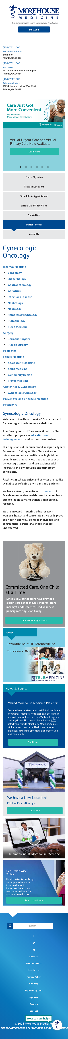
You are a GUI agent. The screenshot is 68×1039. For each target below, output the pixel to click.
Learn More (34, 151)
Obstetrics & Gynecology (19, 387)
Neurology (14, 309)
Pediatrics (9, 351)
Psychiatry (10, 405)
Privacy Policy (34, 976)
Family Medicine (13, 357)
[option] (34, 132)
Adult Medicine (17, 369)
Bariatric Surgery (19, 339)
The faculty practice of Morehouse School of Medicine (34, 1028)
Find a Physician (34, 177)
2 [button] (26, 167)
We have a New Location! (27, 797)
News (9, 633)
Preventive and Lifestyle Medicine (25, 399)
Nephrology (15, 303)
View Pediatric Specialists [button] (34, 620)
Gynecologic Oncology (22, 393)
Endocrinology (17, 279)
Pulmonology (16, 321)
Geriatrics (14, 291)
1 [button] (20, 167)
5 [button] (42, 167)
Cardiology (15, 273)
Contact (34, 1010)
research (19, 439)
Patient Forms (34, 224)
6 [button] (48, 167)
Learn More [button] (35, 810)
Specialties (34, 215)
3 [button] (31, 167)
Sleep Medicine (18, 327)
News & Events (16, 688)
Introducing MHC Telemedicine (31, 644)
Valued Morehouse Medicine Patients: (33, 703)
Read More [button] (33, 742)
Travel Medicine (18, 380)
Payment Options (34, 990)
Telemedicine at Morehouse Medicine (34, 854)
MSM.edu (34, 29)
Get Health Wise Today (16, 872)
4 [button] (37, 167)
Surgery (8, 333)
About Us (34, 234)
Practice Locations (34, 186)
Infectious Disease (20, 297)
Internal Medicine (14, 267)
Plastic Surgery (18, 345)
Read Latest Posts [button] (34, 900)
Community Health (20, 375)
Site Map (33, 983)
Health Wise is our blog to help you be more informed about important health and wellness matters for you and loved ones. (20, 886)
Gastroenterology (19, 285)
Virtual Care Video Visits (34, 205)
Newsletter (34, 970)
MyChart (33, 997)
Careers (34, 1004)
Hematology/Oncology (22, 315)
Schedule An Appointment (34, 196)
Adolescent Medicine (21, 363)
